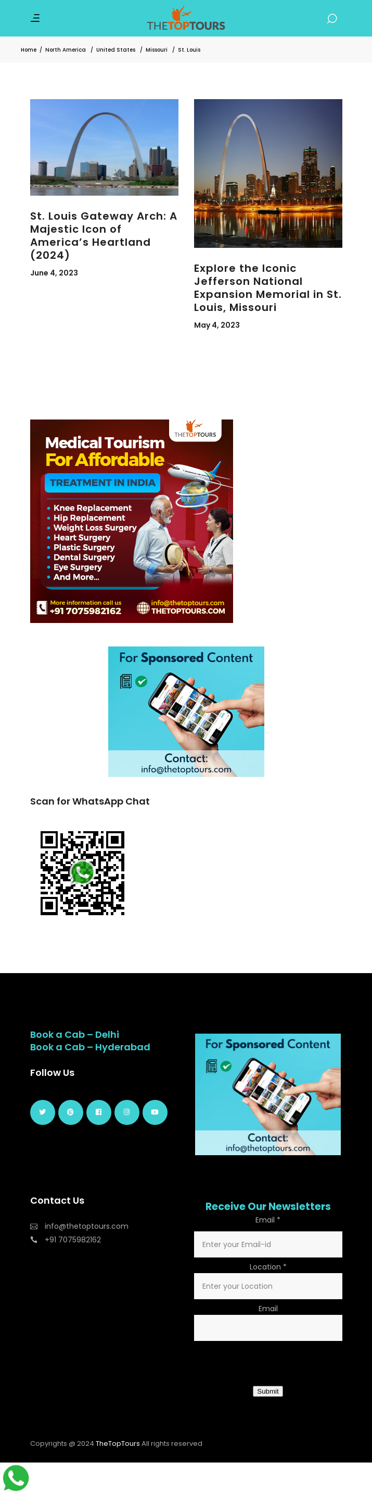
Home (28, 50)
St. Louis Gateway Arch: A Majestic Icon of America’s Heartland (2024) (103, 235)
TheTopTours (118, 1443)
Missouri (157, 50)
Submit (267, 1391)
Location (268, 1267)
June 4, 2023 (54, 273)
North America (65, 50)
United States (115, 50)
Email (267, 1220)
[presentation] (273, 1364)
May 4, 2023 (217, 325)
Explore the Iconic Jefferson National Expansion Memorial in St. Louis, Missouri (268, 288)
